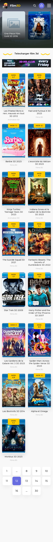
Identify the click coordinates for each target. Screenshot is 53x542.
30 (36, 490)
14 (36, 481)
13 (26, 481)
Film (15, 5)
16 (16, 490)
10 (46, 471)
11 (7, 481)
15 (46, 481)
